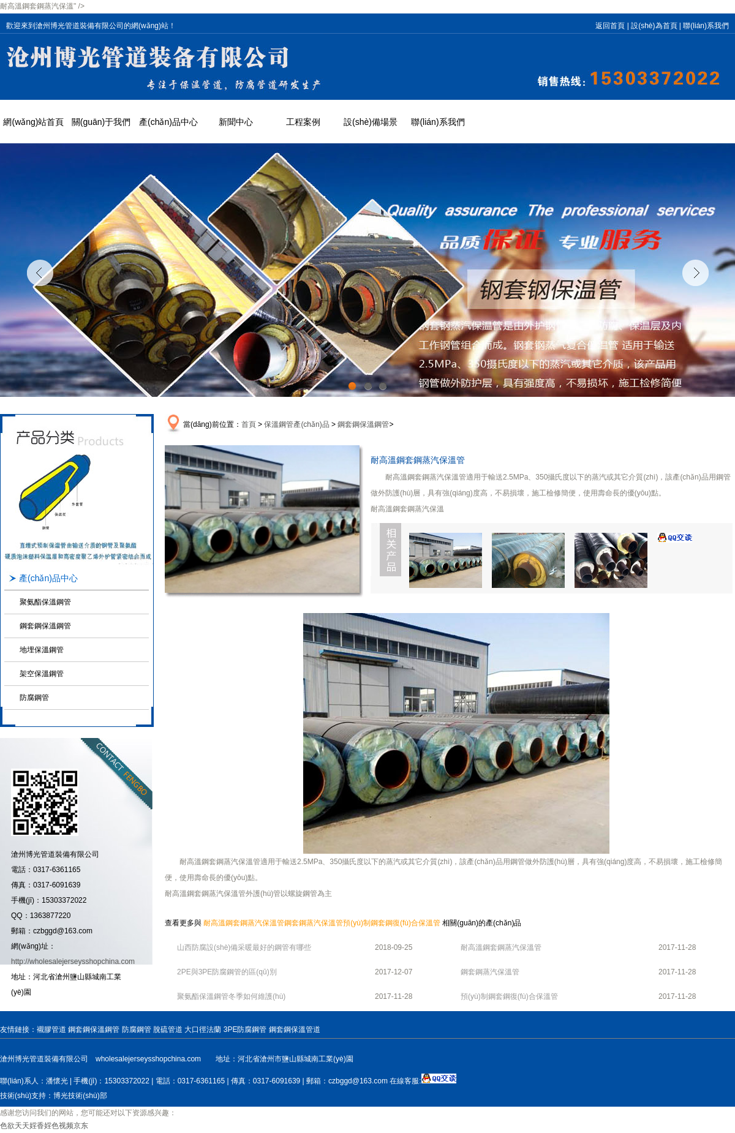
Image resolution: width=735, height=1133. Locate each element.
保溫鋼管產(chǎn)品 (296, 424)
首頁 (248, 424)
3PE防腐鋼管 (245, 1029)
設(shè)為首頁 (654, 25)
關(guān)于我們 (101, 122)
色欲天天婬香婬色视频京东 (44, 1125)
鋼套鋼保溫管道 (294, 1029)
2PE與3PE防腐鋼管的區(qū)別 (227, 972)
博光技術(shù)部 (80, 1095)
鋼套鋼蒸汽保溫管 (313, 923)
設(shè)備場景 (371, 122)
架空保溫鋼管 (42, 673)
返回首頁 (610, 25)
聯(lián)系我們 (706, 25)
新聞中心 (236, 122)
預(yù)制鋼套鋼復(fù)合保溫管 (391, 923)
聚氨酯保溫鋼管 (45, 602)
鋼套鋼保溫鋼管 (45, 626)
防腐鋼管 (34, 697)
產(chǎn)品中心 (168, 122)
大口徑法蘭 (202, 1029)
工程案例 (303, 122)
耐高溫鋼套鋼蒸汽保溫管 (243, 923)
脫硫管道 (168, 1029)
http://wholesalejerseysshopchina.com (73, 961)
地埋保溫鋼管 (42, 650)
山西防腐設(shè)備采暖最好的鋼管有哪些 (244, 947)
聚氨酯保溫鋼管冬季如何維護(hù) (231, 996)
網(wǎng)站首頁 (33, 122)
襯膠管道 (51, 1029)
